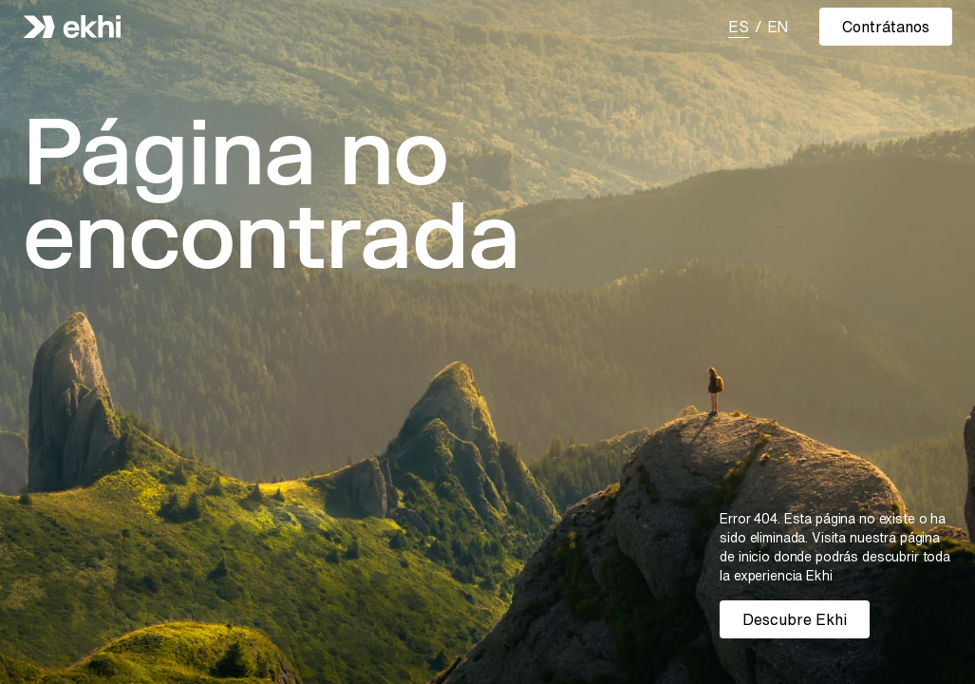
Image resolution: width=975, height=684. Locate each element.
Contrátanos (885, 26)
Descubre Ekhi (794, 619)
